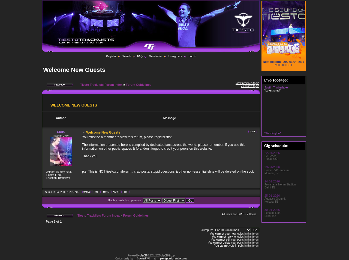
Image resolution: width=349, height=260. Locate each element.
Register (111, 56)
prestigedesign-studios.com (173, 258)
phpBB (143, 255)
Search (126, 56)
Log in (192, 56)
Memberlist (155, 56)
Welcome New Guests (74, 69)
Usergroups (176, 56)
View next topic (250, 86)
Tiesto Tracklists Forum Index (101, 84)
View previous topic (247, 83)
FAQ (140, 56)
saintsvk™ (144, 258)
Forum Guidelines (138, 84)
